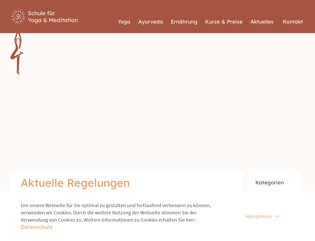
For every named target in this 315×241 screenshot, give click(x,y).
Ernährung (184, 12)
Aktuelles (262, 12)
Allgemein (266, 102)
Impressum (293, 185)
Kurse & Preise (224, 12)
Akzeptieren (258, 216)
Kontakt (293, 12)
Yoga (124, 12)
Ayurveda (150, 12)
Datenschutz (263, 185)
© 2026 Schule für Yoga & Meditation (47, 185)
